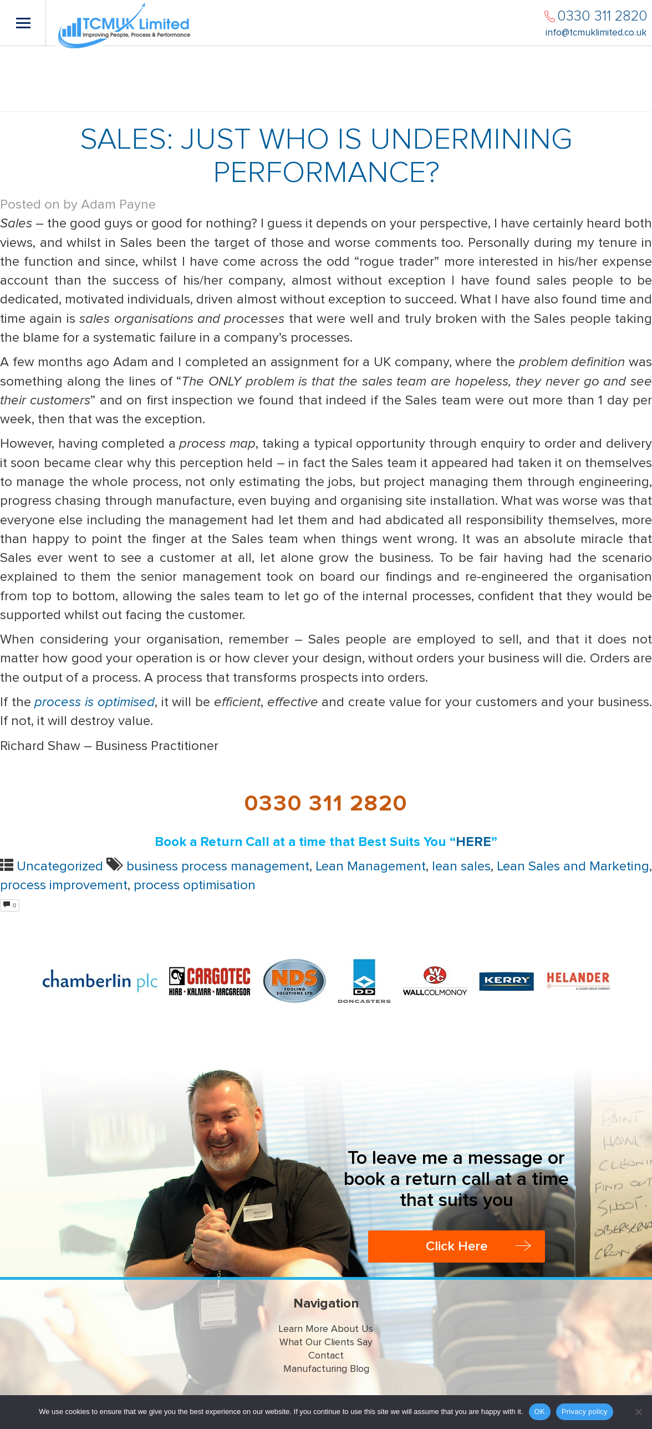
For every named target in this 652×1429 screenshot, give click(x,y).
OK (539, 1411)
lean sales (461, 866)
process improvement (64, 885)
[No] (638, 1411)
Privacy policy (585, 1411)
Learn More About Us (326, 1329)
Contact (326, 1356)
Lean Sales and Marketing (573, 866)
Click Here (456, 1246)
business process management (217, 866)
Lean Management (370, 866)
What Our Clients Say (326, 1342)
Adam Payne (118, 204)
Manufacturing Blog (326, 1369)
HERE (473, 842)
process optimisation (195, 885)
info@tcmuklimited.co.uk (596, 33)
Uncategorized (60, 866)
